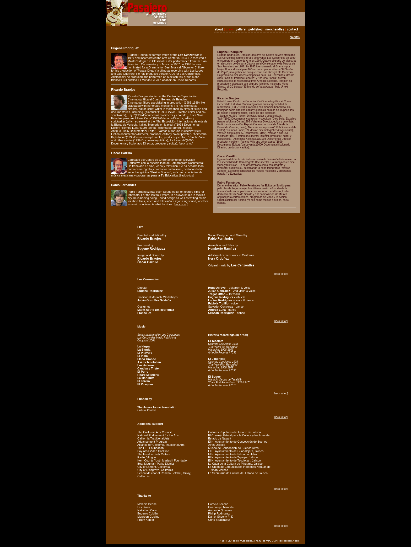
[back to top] (186, 143)
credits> (295, 37)
